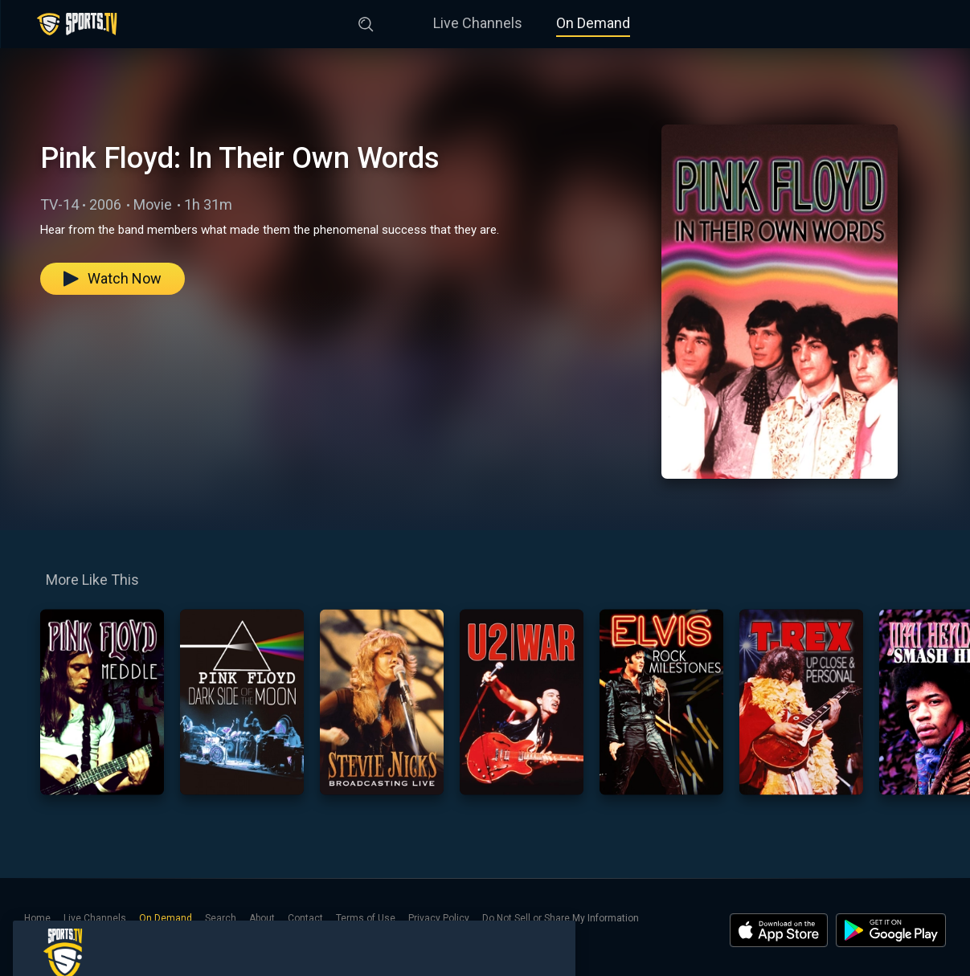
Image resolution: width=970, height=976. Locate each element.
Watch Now (112, 278)
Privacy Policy (438, 918)
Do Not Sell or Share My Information (560, 918)
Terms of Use (365, 918)
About (262, 918)
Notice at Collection (68, 934)
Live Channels (477, 22)
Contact (305, 918)
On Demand (593, 22)
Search (220, 918)
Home (37, 918)
